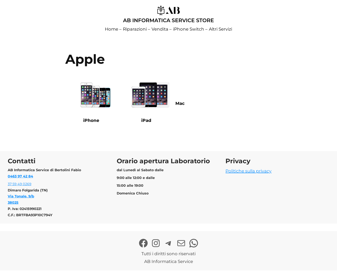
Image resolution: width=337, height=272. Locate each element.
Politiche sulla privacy (248, 171)
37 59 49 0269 (19, 184)
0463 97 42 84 (20, 176)
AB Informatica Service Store (168, 20)
